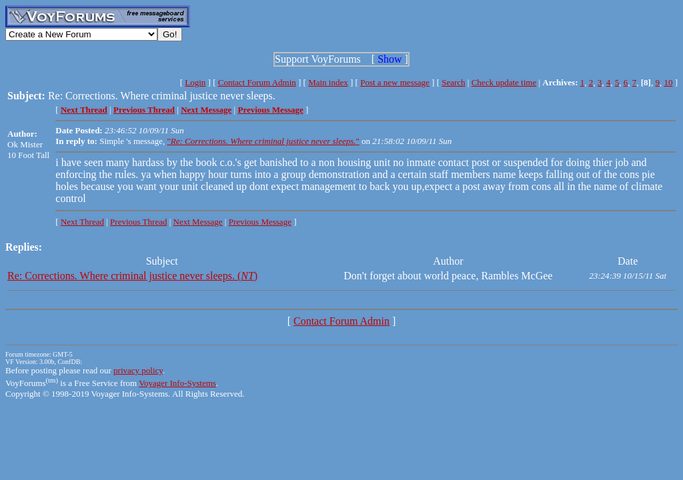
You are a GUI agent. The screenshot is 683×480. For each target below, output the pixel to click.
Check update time (504, 82)
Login (195, 82)
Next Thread (82, 222)
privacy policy (138, 370)
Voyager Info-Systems (177, 383)
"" (263, 141)
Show (390, 59)
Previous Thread (138, 222)
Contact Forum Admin (257, 82)
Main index (328, 82)
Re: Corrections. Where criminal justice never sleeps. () (132, 275)
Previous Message (260, 222)
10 (668, 82)
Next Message (198, 222)
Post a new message (395, 82)
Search (453, 82)
